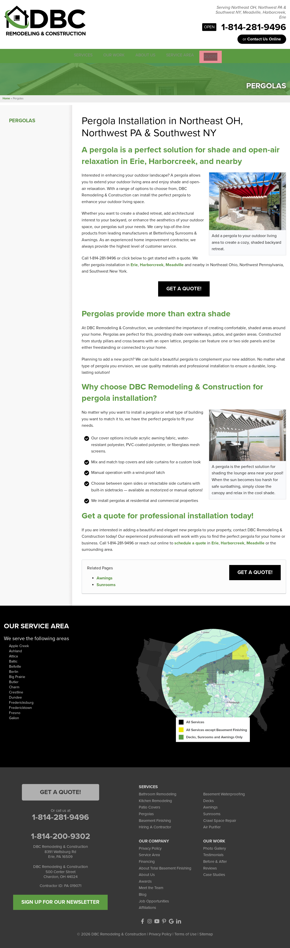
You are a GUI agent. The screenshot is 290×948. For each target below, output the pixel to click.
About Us (147, 874)
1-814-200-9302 (60, 836)
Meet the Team (151, 887)
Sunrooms (106, 584)
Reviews (210, 867)
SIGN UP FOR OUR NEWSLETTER (60, 902)
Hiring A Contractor (155, 826)
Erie (134, 264)
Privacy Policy (150, 848)
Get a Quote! (183, 288)
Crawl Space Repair (219, 819)
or (262, 39)
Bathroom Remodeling (157, 793)
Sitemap (206, 933)
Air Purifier (212, 826)
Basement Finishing (155, 819)
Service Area (149, 854)
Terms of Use (185, 933)
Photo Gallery (214, 848)
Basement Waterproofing (224, 793)
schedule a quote (190, 542)
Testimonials (213, 854)
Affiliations (147, 907)
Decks (208, 800)
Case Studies (214, 874)
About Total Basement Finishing (165, 867)
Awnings (105, 577)
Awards (145, 881)
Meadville (175, 264)
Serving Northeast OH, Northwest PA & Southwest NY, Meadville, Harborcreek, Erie (251, 12)
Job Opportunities (154, 900)
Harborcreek (152, 264)
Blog (143, 894)
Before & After (215, 861)
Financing (147, 861)
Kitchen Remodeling (155, 800)
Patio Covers (149, 806)
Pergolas (22, 120)
